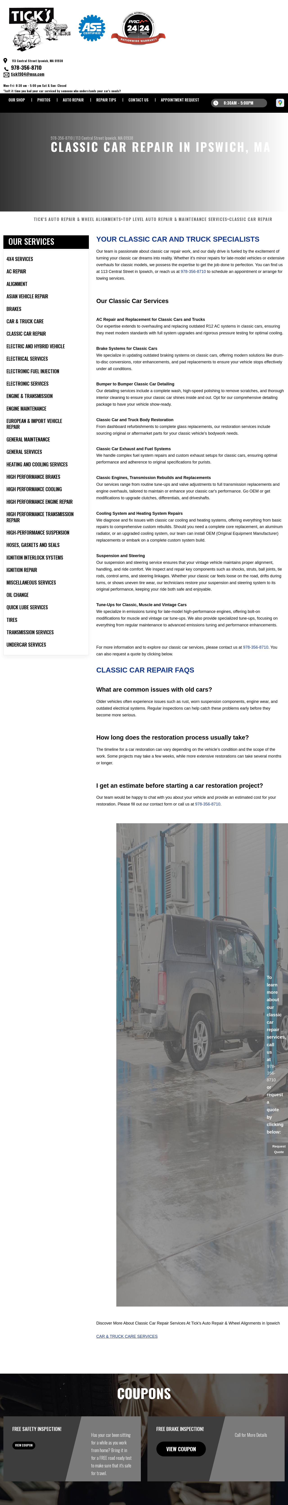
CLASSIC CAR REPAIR (250, 241)
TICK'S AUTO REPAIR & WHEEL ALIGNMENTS (77, 241)
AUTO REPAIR (73, 100)
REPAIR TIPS (106, 100)
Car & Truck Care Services (127, 1358)
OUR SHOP (17, 100)
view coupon (37, 1471)
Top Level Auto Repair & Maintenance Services (175, 241)
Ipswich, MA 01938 (119, 138)
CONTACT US (138, 100)
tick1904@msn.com (27, 74)
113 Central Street (89, 138)
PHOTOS (43, 100)
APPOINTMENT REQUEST (180, 100)
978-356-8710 (26, 67)
